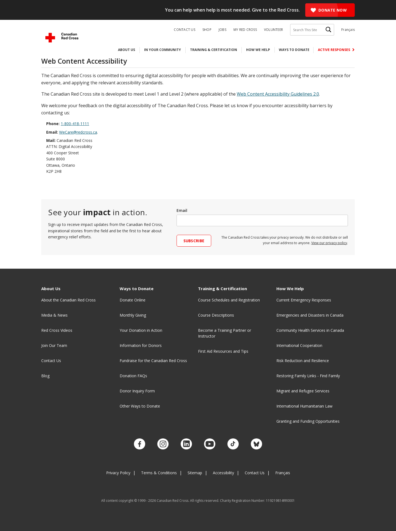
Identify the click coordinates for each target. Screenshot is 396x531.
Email (182, 210)
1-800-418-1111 (75, 123)
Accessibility (223, 470)
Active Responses (334, 49)
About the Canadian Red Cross (68, 300)
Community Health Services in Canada (310, 330)
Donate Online (132, 300)
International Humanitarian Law (304, 406)
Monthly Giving (133, 315)
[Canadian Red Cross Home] (62, 37)
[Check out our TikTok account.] (229, 443)
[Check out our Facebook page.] (145, 443)
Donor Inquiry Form (137, 390)
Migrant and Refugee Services (302, 390)
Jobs (222, 29)
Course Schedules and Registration (229, 300)
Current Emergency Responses (303, 300)
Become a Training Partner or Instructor (224, 333)
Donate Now (332, 10)
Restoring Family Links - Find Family (308, 375)
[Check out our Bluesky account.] (250, 443)
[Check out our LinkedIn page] (187, 443)
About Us (126, 49)
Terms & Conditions (159, 470)
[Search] (328, 30)
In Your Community (162, 49)
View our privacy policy (329, 243)
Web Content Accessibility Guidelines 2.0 (278, 94)
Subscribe (194, 240)
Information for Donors (141, 345)
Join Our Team (54, 345)
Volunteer (273, 29)
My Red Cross (245, 29)
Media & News (54, 315)
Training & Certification (213, 49)
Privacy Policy (118, 470)
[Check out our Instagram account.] (166, 443)
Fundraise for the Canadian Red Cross (153, 360)
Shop (206, 29)
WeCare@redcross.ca (78, 132)
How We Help (258, 49)
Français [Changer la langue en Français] (348, 29)
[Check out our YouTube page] (208, 443)
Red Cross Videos (56, 330)
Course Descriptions (216, 315)
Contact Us (184, 29)
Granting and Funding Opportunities (308, 421)
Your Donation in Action (141, 330)
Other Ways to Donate (140, 406)
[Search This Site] (312, 30)
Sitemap (195, 470)
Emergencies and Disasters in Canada (309, 315)
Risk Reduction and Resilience (302, 360)
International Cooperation (299, 345)
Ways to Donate (294, 49)
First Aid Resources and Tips (223, 351)
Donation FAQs (133, 375)
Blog (45, 375)
